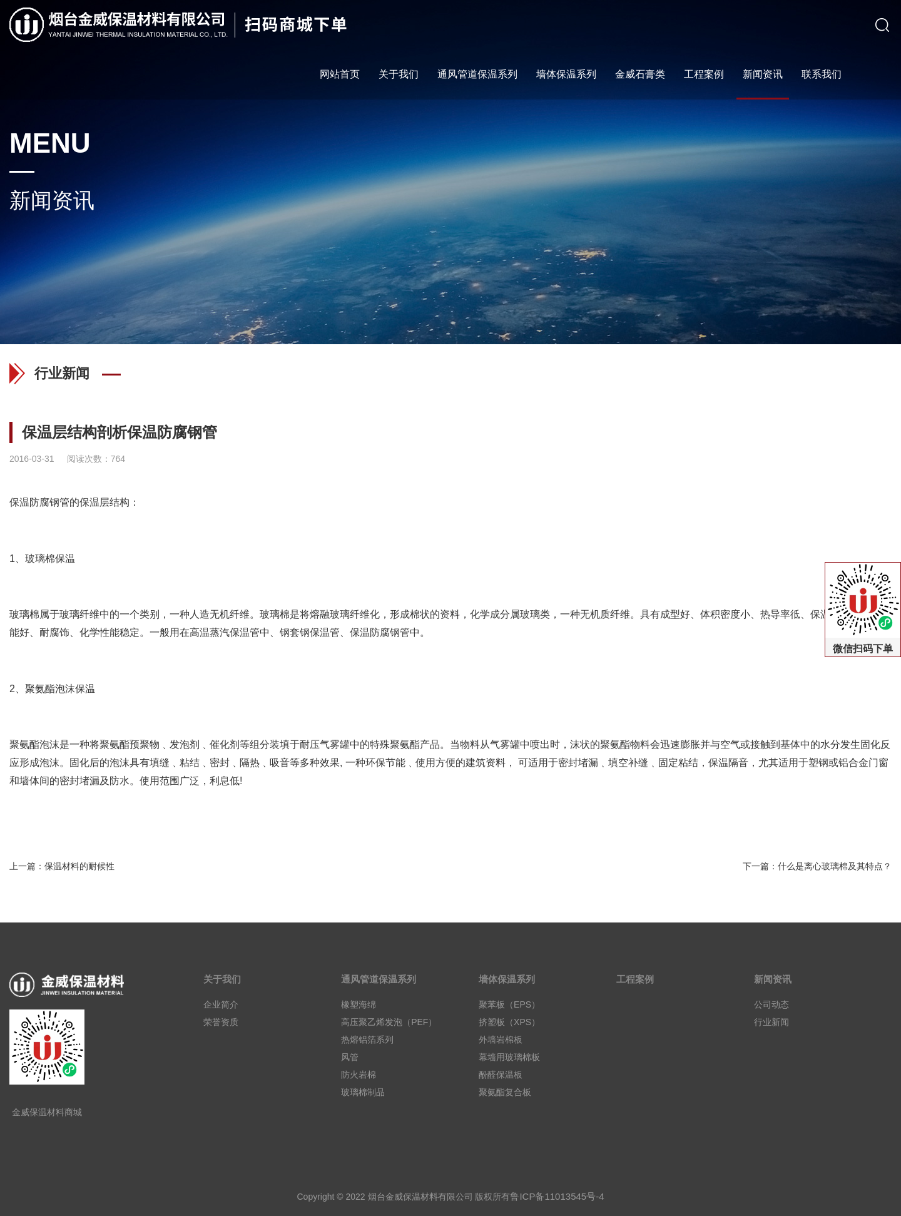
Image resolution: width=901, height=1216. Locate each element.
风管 (350, 1057)
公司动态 (771, 1004)
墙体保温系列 (566, 74)
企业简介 (220, 1004)
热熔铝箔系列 (367, 1040)
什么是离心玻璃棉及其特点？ (835, 866)
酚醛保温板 (500, 1075)
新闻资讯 (763, 74)
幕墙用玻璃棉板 (509, 1057)
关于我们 (399, 74)
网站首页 (340, 74)
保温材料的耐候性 (79, 866)
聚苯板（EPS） (509, 1004)
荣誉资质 (220, 1022)
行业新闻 (771, 1022)
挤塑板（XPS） (509, 1022)
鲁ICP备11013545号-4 (557, 1196)
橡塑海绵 (358, 1004)
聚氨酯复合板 (505, 1092)
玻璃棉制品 (363, 1092)
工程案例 (704, 74)
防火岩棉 (358, 1075)
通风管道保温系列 (477, 74)
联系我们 (822, 74)
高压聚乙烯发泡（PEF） (389, 1022)
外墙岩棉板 (500, 1040)
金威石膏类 (640, 74)
